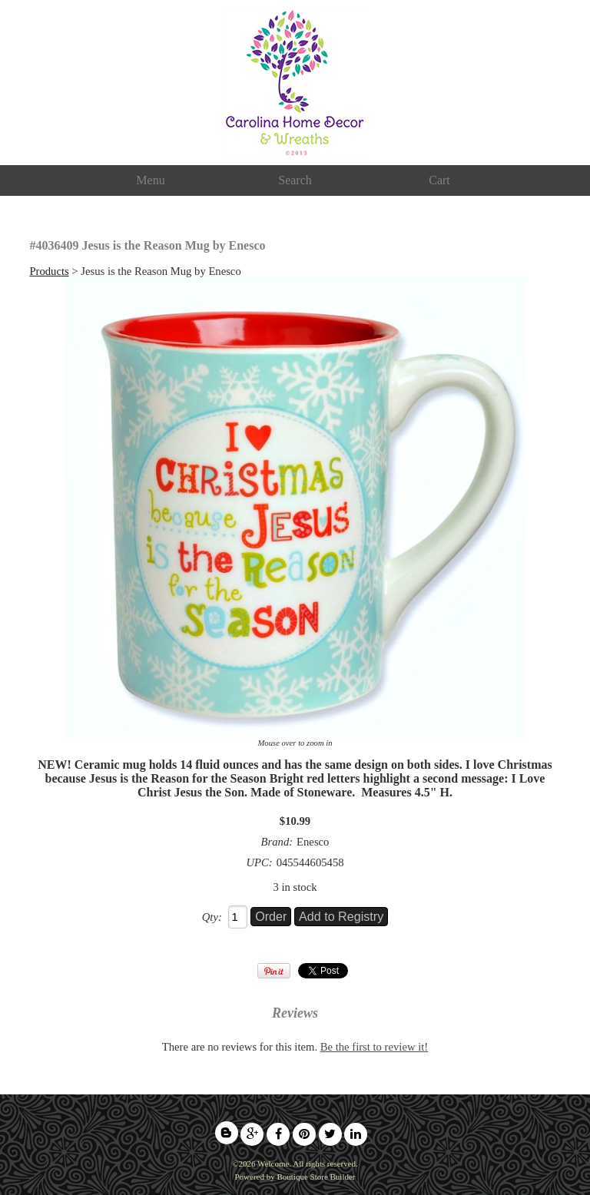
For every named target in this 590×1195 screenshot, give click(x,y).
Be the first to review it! (374, 1047)
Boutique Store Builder (316, 1176)
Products (48, 271)
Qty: (212, 917)
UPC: (259, 862)
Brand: (277, 842)
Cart (439, 180)
